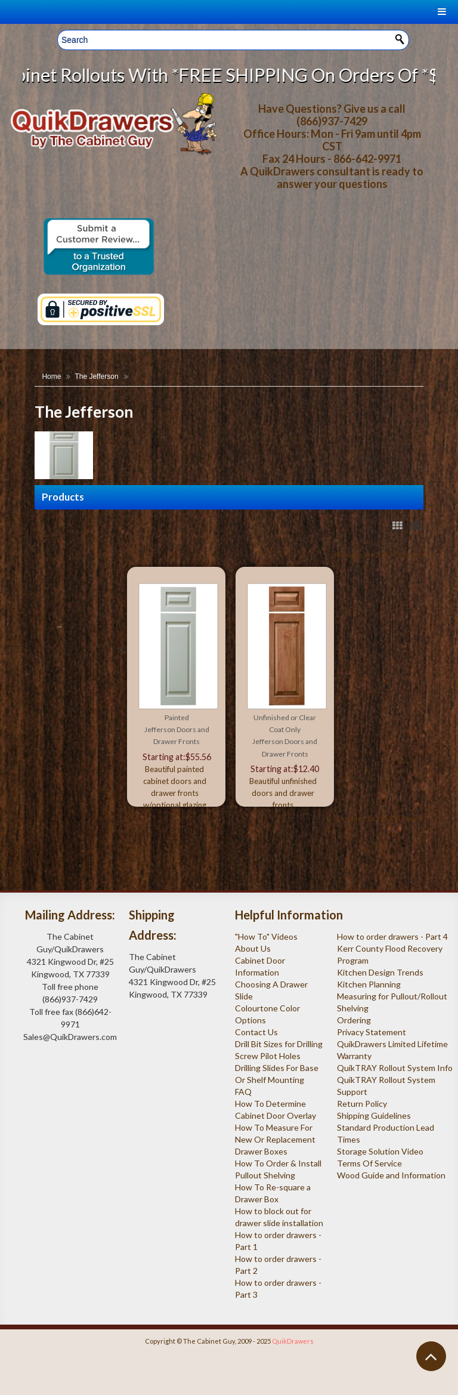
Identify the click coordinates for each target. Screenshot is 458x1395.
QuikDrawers (293, 1341)
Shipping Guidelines (374, 1115)
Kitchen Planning (369, 984)
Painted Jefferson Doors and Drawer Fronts (176, 729)
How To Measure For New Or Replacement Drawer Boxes (275, 1139)
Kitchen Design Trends (380, 972)
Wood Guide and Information (391, 1175)
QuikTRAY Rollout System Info (395, 1068)
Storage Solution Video (380, 1151)
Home (51, 376)
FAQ (243, 1092)
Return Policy (362, 1103)
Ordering (354, 1020)
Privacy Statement (371, 1032)
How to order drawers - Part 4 (392, 936)
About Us (253, 948)
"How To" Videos (266, 936)
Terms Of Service (369, 1163)
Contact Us (256, 1032)
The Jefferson (96, 376)
